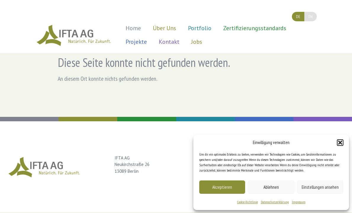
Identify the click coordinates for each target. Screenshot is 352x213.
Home (133, 28)
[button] (340, 143)
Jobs (196, 42)
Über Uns (164, 28)
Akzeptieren (222, 187)
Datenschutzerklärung (275, 202)
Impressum (299, 202)
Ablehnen (271, 187)
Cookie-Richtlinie (247, 202)
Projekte (136, 42)
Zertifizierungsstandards (254, 28)
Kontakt (169, 42)
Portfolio (199, 28)
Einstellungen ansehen (320, 187)
